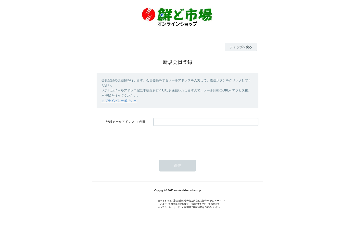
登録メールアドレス (120, 122)
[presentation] (190, 140)
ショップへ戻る (241, 47)
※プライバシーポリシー (119, 101)
